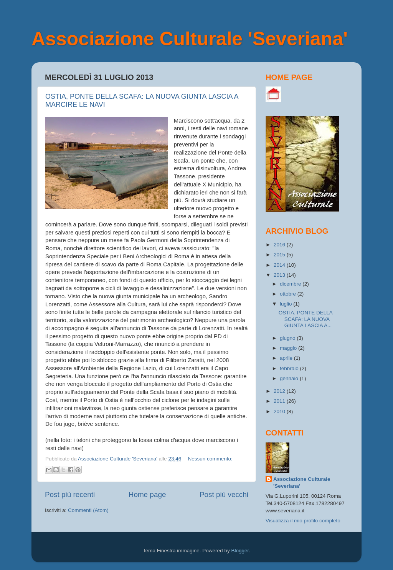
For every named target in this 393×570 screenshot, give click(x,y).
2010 (280, 411)
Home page (147, 494)
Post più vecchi (224, 494)
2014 (280, 265)
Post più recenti (70, 494)
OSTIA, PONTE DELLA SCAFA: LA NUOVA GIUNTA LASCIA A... (305, 319)
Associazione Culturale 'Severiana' (189, 39)
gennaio (290, 378)
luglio (286, 304)
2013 (280, 275)
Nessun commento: (210, 459)
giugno (288, 338)
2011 (280, 401)
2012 (280, 391)
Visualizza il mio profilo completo (303, 520)
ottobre (288, 294)
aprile (287, 358)
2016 (280, 245)
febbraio (290, 368)
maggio (289, 348)
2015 (280, 255)
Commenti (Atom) (88, 510)
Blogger (240, 550)
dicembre (291, 284)
